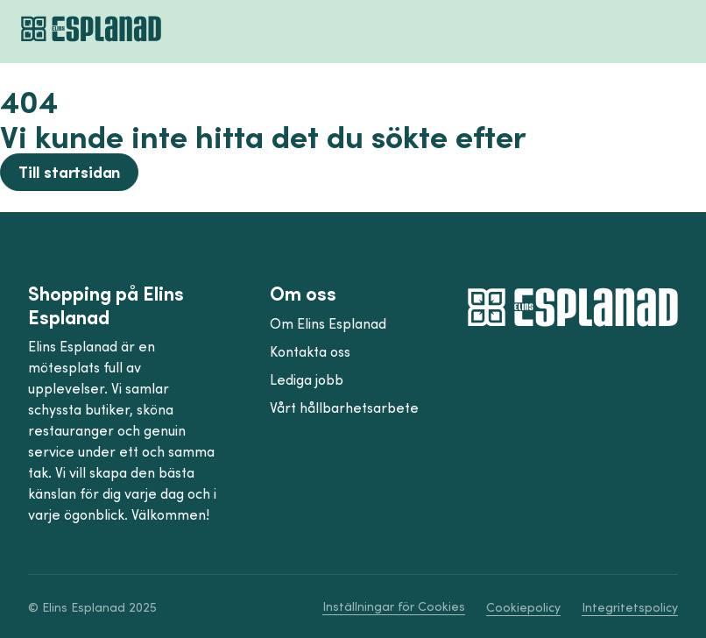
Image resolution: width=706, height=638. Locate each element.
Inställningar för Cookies (393, 606)
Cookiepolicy (523, 606)
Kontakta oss (310, 351)
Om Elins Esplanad (328, 323)
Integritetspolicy (630, 606)
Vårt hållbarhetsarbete (344, 407)
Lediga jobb (306, 379)
